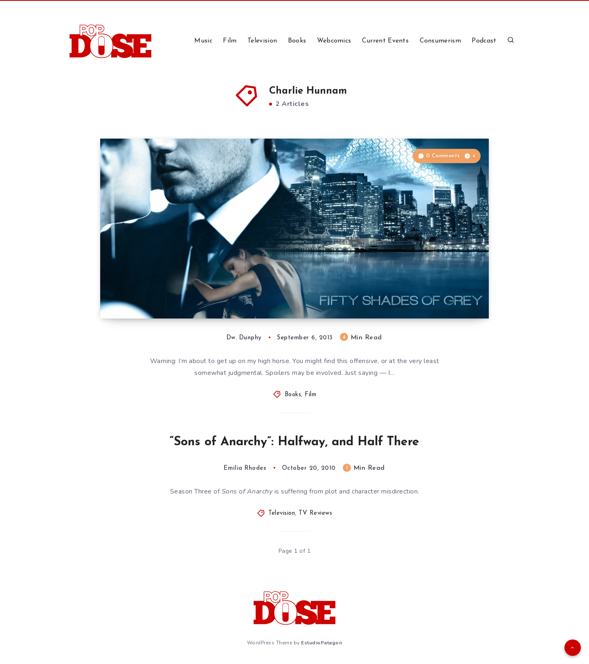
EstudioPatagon (321, 642)
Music (203, 41)
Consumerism (440, 41)
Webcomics (334, 41)
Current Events (385, 41)
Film (229, 41)
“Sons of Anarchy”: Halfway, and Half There (294, 442)
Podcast (484, 41)
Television (262, 41)
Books (297, 41)
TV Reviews (315, 513)
